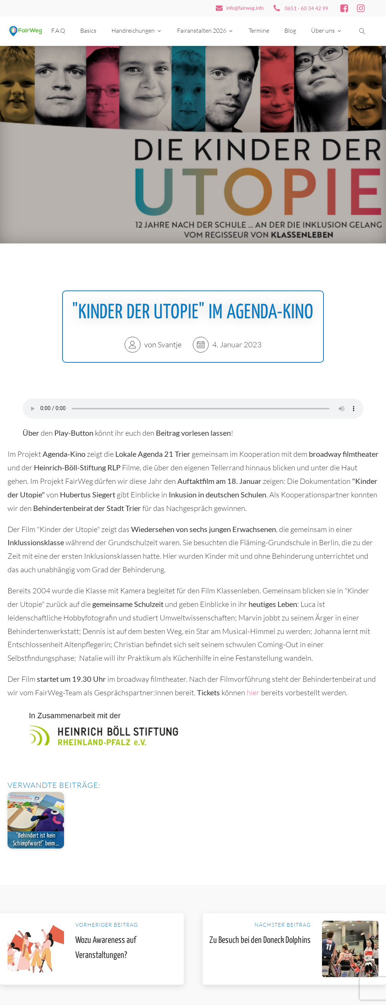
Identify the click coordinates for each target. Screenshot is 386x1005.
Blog (290, 30)
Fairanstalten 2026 (205, 30)
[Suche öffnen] (362, 31)
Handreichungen (136, 30)
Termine (259, 30)
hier (254, 692)
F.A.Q (58, 30)
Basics (88, 30)
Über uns (326, 30)
